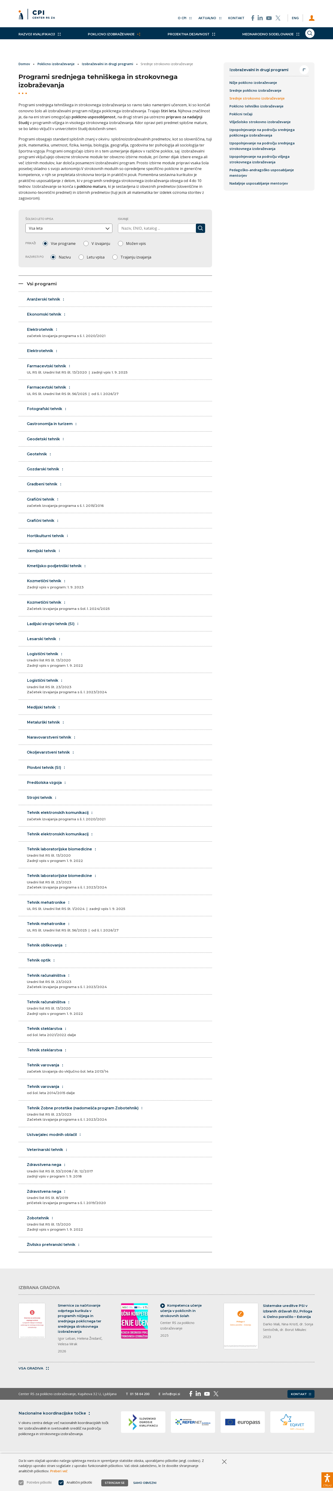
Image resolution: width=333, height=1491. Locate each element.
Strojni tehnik (43, 808)
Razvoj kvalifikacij (39, 39)
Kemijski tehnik (45, 557)
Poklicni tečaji (241, 114)
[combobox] (68, 228)
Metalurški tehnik (47, 731)
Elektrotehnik (120, 335)
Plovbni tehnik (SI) (48, 777)
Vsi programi (38, 284)
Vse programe (63, 243)
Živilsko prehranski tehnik (55, 1261)
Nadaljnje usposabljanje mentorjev (258, 183)
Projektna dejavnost (178, 39)
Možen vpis (136, 243)
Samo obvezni (145, 1486)
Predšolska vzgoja (48, 792)
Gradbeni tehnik (46, 489)
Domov (24, 63)
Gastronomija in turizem (54, 428)
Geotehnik (40, 458)
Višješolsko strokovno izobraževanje (260, 122)
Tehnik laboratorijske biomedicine (120, 866)
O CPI (176, 16)
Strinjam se (115, 1486)
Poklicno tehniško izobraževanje (256, 106)
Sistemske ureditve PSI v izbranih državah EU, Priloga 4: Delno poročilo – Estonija (287, 1328)
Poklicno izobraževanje (107, 39)
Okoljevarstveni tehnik (52, 762)
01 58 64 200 (140, 1414)
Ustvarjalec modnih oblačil (57, 1149)
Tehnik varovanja (120, 1083)
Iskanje (123, 218)
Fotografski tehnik (48, 412)
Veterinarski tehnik (48, 1165)
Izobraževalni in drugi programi (110, 63)
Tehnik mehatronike (120, 918)
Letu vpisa (96, 257)
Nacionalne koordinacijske (56, 1433)
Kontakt (229, 16)
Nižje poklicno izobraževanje (253, 83)
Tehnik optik (42, 973)
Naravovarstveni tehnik (53, 746)
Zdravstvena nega (120, 1186)
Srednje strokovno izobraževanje (257, 98)
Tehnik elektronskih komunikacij (120, 827)
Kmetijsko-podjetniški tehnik (59, 572)
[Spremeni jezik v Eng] (291, 16)
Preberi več (59, 1474)
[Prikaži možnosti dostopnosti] (327, 1478)
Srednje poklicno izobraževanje (255, 90)
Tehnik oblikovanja (48, 957)
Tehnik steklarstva (120, 1046)
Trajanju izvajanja (135, 257)
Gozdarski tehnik (47, 474)
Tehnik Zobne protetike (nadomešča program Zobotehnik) (120, 1129)
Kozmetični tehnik (120, 591)
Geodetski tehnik (47, 443)
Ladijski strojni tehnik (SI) (55, 631)
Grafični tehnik (120, 508)
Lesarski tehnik (45, 646)
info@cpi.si (173, 1414)
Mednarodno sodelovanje (251, 39)
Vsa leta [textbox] (36, 228)
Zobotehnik (120, 1240)
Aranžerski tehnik (47, 301)
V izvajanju (101, 243)
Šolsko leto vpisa (39, 218)
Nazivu (65, 257)
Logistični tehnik (120, 668)
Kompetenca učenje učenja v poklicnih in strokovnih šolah (182, 1328)
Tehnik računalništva (120, 994)
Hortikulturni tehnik (49, 541)
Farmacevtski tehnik (120, 373)
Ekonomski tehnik (48, 316)
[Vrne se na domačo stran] (38, 16)
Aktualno (202, 16)
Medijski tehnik (45, 716)
